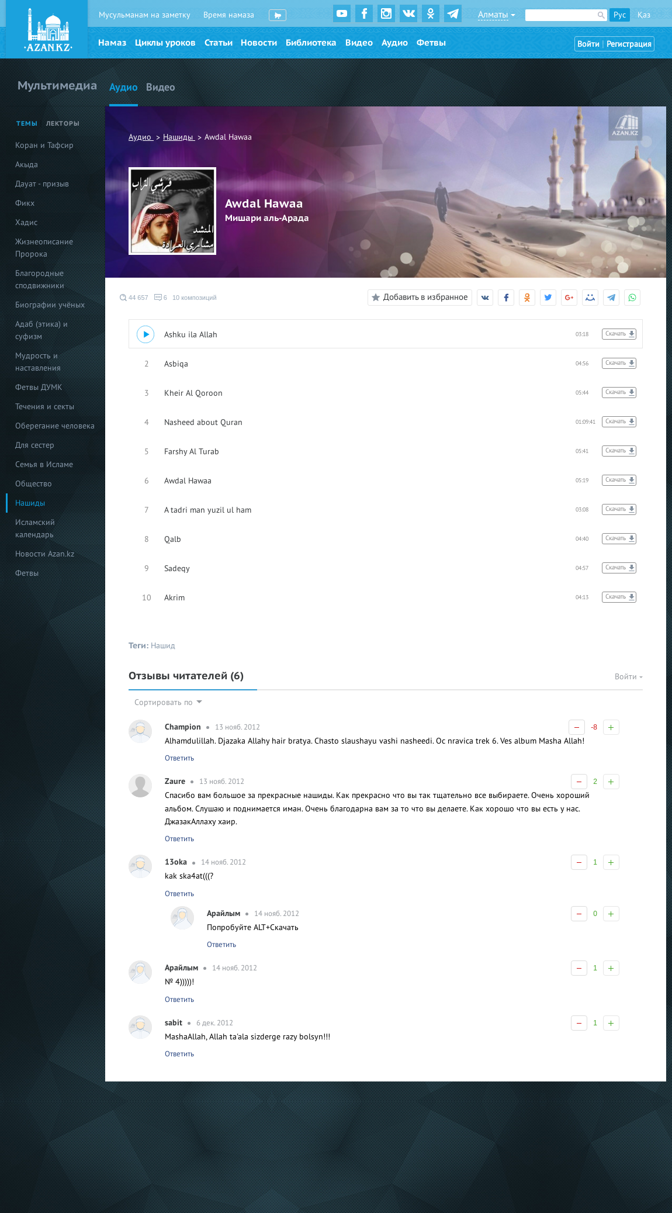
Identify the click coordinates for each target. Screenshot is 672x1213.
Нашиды (179, 137)
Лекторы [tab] (63, 123)
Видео (359, 42)
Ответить (179, 758)
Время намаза (228, 15)
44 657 (134, 297)
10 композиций (194, 297)
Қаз (644, 15)
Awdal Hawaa (228, 137)
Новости (259, 42)
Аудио (395, 42)
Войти (588, 44)
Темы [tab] (27, 123)
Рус (620, 15)
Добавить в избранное (418, 297)
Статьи (219, 42)
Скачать (615, 333)
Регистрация (629, 44)
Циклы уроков (165, 42)
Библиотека (311, 42)
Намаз (112, 42)
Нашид (163, 646)
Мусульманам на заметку (144, 15)
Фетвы (431, 42)
